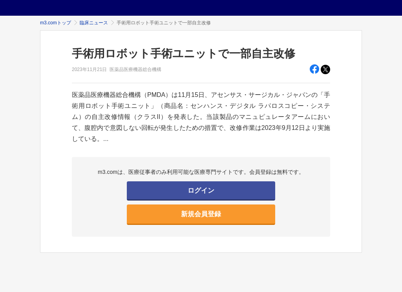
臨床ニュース (94, 23)
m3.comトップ (55, 23)
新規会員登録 (201, 214)
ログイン (201, 190)
